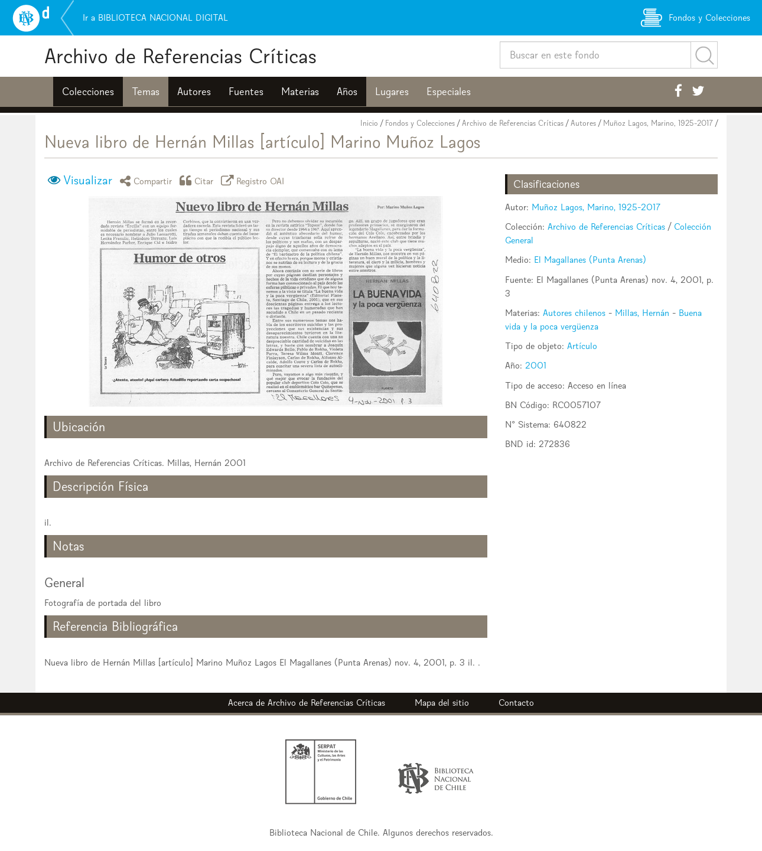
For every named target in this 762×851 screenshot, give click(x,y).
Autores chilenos (574, 312)
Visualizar (87, 180)
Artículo (582, 345)
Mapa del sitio (442, 702)
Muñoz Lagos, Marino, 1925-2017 (658, 123)
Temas (145, 91)
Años (347, 91)
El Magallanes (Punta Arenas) (590, 259)
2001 (535, 365)
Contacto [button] (516, 702)
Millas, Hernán (642, 312)
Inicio (369, 123)
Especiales (448, 91)
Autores (194, 91)
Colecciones (88, 91)
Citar (198, 180)
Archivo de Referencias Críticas (180, 56)
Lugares (392, 91)
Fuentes (246, 91)
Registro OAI (254, 180)
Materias (300, 91)
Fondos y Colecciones (420, 123)
